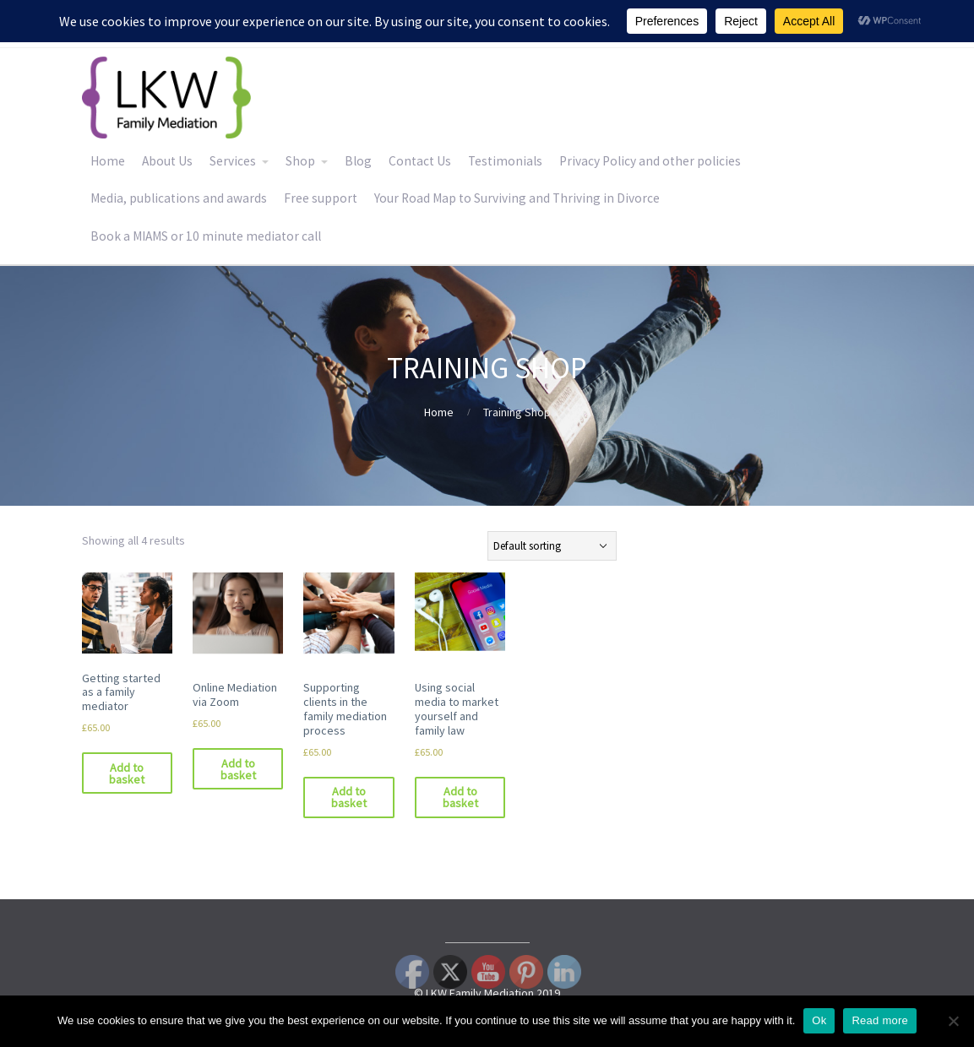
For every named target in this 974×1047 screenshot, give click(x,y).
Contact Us (420, 161)
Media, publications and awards (178, 198)
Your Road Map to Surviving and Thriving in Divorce (517, 198)
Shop (300, 161)
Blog (358, 161)
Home (107, 161)
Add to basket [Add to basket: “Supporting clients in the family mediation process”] (349, 797)
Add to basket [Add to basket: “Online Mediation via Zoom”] (238, 769)
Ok (819, 1020)
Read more (880, 1020)
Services (232, 161)
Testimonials (505, 161)
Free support (320, 198)
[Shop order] (552, 546)
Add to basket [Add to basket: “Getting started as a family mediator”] (126, 773)
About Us (167, 161)
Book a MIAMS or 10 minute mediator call (205, 236)
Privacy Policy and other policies (650, 161)
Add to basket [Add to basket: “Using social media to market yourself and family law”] (460, 797)
